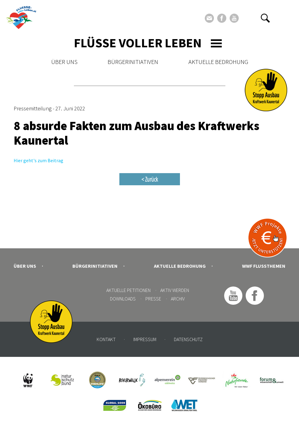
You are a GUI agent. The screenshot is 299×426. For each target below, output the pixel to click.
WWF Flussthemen (263, 266)
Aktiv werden (174, 290)
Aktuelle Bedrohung (218, 61)
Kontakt (106, 339)
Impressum (144, 339)
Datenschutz (188, 339)
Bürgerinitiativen (133, 61)
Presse (153, 299)
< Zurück (149, 179)
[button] (265, 18)
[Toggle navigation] (216, 43)
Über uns (64, 61)
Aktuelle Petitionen (128, 290)
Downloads (123, 299)
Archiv (178, 299)
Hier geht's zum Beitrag (38, 160)
